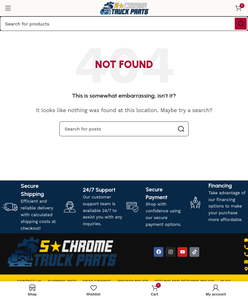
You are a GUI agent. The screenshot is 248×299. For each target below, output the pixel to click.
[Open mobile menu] (8, 8)
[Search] (124, 23)
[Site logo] (124, 8)
